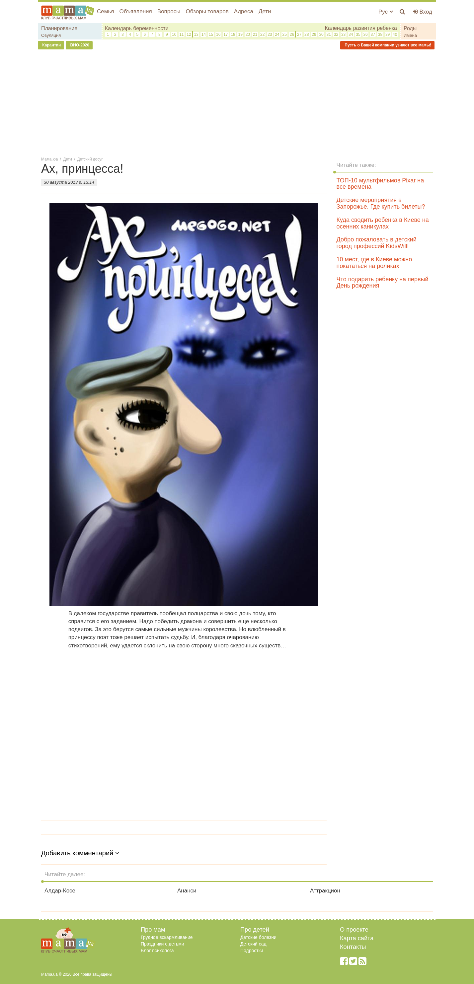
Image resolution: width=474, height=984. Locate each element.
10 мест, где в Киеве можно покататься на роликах (374, 262)
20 (248, 34)
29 (314, 34)
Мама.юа (49, 159)
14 (203, 34)
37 (373, 34)
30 (321, 34)
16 (218, 34)
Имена (410, 35)
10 (174, 34)
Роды (410, 28)
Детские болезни (258, 937)
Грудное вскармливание (167, 937)
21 (255, 34)
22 (262, 34)
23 (270, 34)
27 (299, 34)
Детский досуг (90, 159)
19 (240, 34)
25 (284, 34)
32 (336, 34)
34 (351, 34)
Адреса (243, 11)
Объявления (135, 11)
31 (329, 34)
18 (233, 34)
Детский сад (253, 944)
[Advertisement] (237, 102)
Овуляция (51, 35)
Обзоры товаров (207, 11)
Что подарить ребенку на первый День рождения (383, 282)
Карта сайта (356, 938)
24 (277, 34)
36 (365, 34)
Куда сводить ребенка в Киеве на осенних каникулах (383, 223)
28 (306, 34)
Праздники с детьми (162, 944)
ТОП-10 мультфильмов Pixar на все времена (380, 183)
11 (181, 34)
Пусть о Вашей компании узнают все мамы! (387, 45)
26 (292, 34)
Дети (265, 11)
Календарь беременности (137, 28)
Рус (385, 12)
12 (189, 34)
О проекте (354, 929)
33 (343, 34)
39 (387, 34)
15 (211, 34)
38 (380, 34)
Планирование (59, 28)
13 (196, 34)
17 (225, 34)
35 (358, 34)
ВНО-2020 (79, 45)
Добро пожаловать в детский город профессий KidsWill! (377, 242)
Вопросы (169, 11)
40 (395, 34)
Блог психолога (157, 950)
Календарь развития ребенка (361, 28)
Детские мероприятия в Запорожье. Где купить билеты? (381, 203)
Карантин (51, 45)
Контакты (353, 947)
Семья (105, 11)
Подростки (251, 950)
